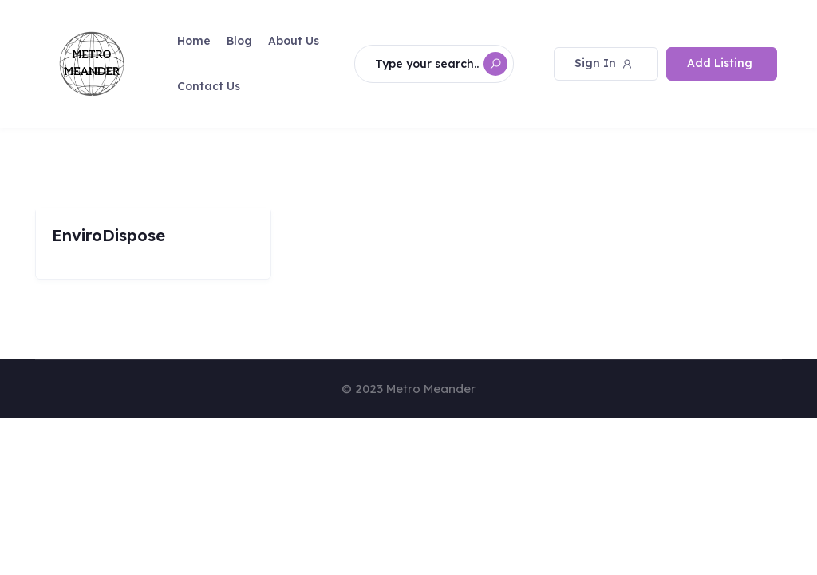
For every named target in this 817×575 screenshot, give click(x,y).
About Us (293, 41)
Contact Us (208, 86)
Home (194, 41)
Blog (239, 41)
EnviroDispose (108, 235)
